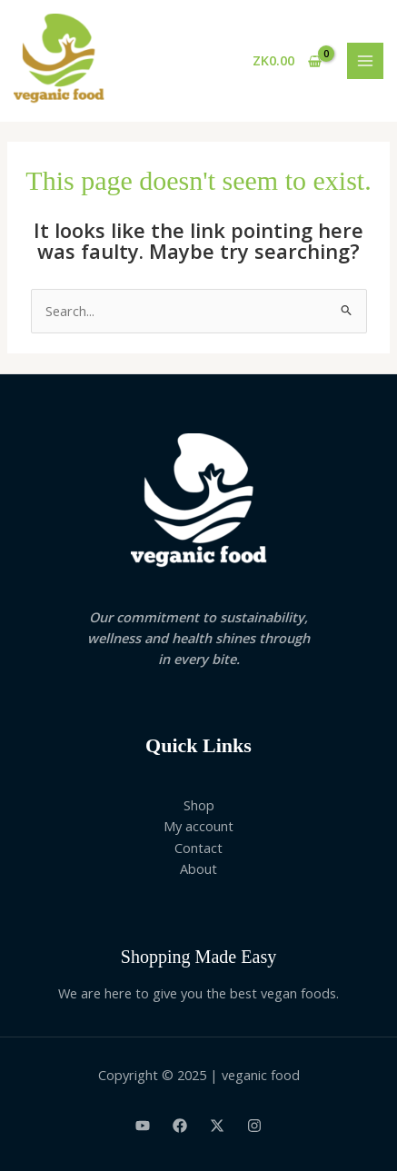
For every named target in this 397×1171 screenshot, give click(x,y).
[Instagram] (254, 1125)
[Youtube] (142, 1125)
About (198, 868)
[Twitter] (217, 1125)
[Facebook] (180, 1125)
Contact (198, 848)
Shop (199, 805)
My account (198, 826)
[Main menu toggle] (365, 61)
